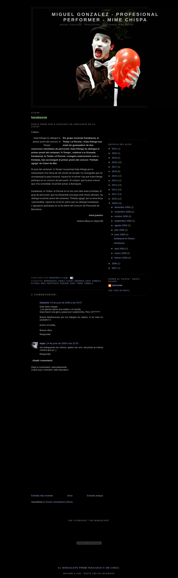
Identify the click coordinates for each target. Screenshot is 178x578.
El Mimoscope (68, 567)
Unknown (117, 285)
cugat (69, 281)
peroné (64, 283)
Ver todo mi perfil (119, 291)
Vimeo (114, 567)
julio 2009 (119, 230)
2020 (115, 153)
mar (43, 283)
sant (72, 283)
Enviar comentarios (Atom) (59, 502)
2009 (115, 203)
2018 (115, 162)
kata (88, 281)
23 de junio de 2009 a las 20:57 (66, 302)
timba (79, 283)
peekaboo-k (96, 567)
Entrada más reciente (42, 495)
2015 (115, 176)
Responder (45, 334)
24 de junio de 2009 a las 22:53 (62, 343)
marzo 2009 (120, 253)
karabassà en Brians (124, 238)
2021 (115, 148)
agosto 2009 (121, 225)
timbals (88, 283)
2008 (115, 263)
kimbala (96, 281)
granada (79, 281)
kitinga (35, 283)
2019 (115, 157)
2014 (115, 180)
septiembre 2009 (123, 221)
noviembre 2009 (122, 211)
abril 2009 (119, 248)
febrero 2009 (121, 257)
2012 (115, 189)
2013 (115, 185)
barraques (50, 281)
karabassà (39, 117)
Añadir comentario (42, 360)
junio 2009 (120, 234)
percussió (53, 283)
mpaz (43, 343)
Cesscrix (44, 302)
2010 (115, 198)
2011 (115, 194)
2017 (115, 167)
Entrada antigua (95, 495)
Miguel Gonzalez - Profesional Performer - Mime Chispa (105, 17)
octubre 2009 (121, 216)
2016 (115, 171)
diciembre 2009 (122, 207)
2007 (115, 268)
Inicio (69, 495)
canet (61, 281)
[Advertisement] (57, 469)
